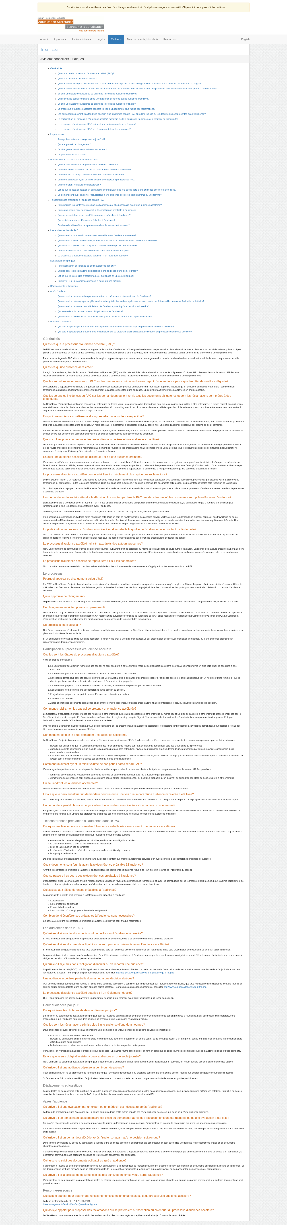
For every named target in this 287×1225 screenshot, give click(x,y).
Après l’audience (58, 291)
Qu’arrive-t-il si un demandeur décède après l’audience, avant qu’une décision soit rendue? (104, 306)
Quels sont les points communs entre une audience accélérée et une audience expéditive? (103, 99)
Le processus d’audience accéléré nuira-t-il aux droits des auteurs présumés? (97, 124)
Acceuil (44, 39)
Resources (169, 39)
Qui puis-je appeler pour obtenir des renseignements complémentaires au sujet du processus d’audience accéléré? (116, 326)
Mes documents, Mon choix (142, 39)
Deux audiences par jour (62, 261)
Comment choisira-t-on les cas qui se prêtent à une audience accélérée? (94, 169)
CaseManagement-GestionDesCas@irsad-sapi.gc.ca (70, 1204)
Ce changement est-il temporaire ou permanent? (82, 149)
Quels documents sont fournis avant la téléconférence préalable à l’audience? (97, 210)
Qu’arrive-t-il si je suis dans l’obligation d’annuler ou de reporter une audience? (97, 245)
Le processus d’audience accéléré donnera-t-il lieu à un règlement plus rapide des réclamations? (106, 109)
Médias (116, 39)
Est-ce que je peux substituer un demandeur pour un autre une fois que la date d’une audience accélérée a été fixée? (117, 190)
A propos (60, 39)
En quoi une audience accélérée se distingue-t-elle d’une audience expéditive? (97, 93)
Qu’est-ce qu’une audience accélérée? (77, 78)
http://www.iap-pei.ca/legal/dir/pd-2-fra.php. (185, 987)
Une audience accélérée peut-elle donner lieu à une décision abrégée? (93, 250)
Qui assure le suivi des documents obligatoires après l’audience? (90, 311)
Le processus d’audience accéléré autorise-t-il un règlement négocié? (93, 255)
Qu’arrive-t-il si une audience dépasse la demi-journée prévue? (89, 281)
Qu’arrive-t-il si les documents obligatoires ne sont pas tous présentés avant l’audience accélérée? (107, 240)
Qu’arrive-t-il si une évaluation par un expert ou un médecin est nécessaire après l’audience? (104, 296)
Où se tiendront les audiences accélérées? (79, 185)
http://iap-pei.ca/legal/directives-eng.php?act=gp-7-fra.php (144, 972)
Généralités (56, 68)
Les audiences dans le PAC (64, 230)
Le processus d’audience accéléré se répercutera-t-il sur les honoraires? (94, 129)
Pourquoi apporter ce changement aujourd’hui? (81, 139)
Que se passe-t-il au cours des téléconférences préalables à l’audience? (94, 215)
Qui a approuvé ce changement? (74, 144)
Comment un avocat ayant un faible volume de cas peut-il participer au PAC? (96, 179)
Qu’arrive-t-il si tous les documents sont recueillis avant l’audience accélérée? (97, 235)
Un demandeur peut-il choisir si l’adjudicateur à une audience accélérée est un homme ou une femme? (110, 195)
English (245, 39)
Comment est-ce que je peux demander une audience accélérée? (91, 174)
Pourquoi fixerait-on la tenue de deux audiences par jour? (87, 266)
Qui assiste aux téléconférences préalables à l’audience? (86, 220)
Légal (101, 39)
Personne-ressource (60, 321)
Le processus (57, 134)
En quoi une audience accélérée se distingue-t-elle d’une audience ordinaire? (97, 104)
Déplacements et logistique (64, 286)
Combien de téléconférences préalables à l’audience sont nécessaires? (94, 225)
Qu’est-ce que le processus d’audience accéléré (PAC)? (86, 73)
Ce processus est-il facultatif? (73, 154)
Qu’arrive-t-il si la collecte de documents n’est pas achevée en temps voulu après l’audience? (105, 316)
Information (50, 50)
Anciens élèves (81, 39)
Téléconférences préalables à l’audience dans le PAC (77, 200)
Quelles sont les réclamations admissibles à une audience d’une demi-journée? (98, 271)
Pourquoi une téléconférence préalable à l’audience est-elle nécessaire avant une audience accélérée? (110, 205)
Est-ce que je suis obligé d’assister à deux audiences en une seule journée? (96, 276)
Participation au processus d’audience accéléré (74, 159)
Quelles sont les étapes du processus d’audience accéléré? (88, 164)
